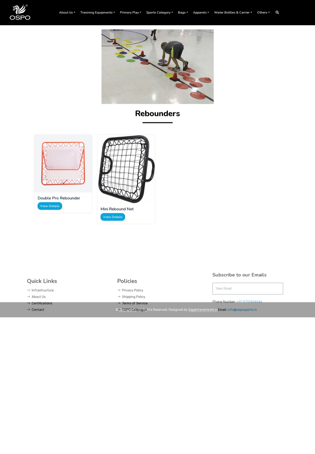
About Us (66, 12)
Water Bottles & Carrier (232, 12)
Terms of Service (132, 335)
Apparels (200, 12)
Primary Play (129, 12)
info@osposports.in (242, 341)
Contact (35, 341)
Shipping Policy (131, 328)
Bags (182, 12)
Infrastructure (40, 322)
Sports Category (158, 12)
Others (262, 12)
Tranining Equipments (96, 12)
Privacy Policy (130, 322)
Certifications (39, 335)
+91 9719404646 (249, 333)
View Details (50, 221)
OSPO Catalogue (132, 341)
